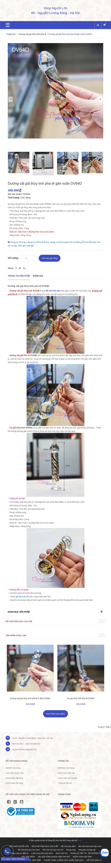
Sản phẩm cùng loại (16, 635)
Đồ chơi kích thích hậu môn (89, 846)
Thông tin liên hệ (65, 783)
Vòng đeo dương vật (87, 850)
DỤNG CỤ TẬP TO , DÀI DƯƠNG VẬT (86, 853)
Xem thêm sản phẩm (55, 714)
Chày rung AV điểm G (20, 853)
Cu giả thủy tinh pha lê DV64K (81, 698)
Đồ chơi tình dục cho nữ (53, 850)
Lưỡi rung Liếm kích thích (42, 853)
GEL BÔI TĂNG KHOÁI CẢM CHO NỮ (54, 857)
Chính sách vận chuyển (67, 778)
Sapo (80, 840)
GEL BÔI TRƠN (28, 857)
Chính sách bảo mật (66, 773)
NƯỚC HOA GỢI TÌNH (82, 857)
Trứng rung (70, 850)
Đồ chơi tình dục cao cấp (19, 621)
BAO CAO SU (61, 853)
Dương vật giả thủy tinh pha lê (32, 34)
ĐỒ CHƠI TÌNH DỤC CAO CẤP (45, 846)
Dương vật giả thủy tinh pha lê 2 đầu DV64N (30, 698)
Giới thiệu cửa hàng (66, 768)
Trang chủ (11, 34)
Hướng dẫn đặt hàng (14, 778)
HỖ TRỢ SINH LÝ (94, 860)
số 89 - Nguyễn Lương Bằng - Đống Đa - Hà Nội (32, 738)
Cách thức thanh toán (15, 773)
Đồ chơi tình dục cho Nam (29, 850)
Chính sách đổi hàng (14, 783)
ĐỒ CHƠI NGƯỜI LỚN (19, 846)
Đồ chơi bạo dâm (68, 846)
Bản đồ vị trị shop (13, 768)
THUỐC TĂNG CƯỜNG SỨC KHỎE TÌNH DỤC (64, 860)
